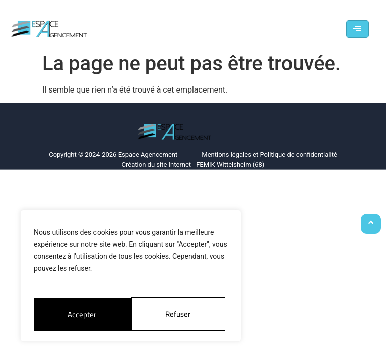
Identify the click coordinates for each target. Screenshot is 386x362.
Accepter (179, 314)
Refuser (80, 314)
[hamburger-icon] (357, 29)
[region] (130, 277)
